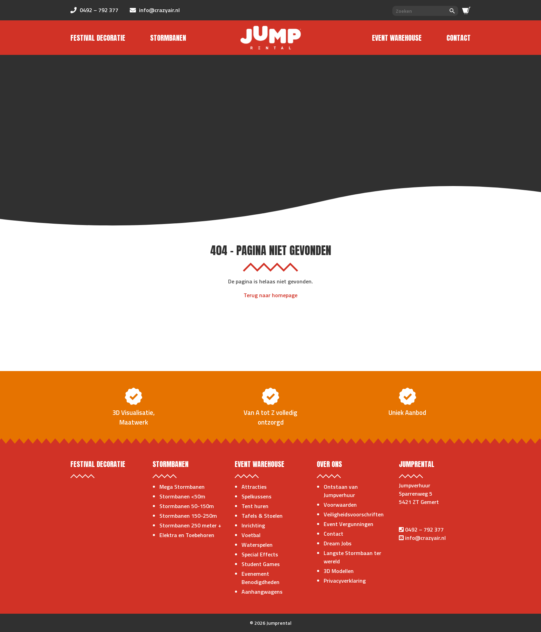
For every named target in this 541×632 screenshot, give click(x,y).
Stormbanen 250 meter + (190, 525)
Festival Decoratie (97, 37)
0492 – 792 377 (424, 529)
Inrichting (253, 525)
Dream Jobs (338, 543)
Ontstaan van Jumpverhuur (341, 491)
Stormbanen (168, 37)
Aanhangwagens (262, 591)
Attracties (254, 487)
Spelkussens (257, 496)
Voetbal (251, 535)
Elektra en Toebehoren (186, 535)
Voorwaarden (340, 504)
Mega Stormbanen (182, 487)
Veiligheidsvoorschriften (354, 514)
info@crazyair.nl (425, 538)
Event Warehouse (397, 37)
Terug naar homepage (270, 295)
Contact (458, 37)
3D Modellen (339, 571)
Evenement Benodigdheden (260, 578)
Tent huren (255, 506)
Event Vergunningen (348, 524)
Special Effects (260, 554)
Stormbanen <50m (182, 496)
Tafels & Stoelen (262, 516)
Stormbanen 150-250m (188, 516)
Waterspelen (257, 545)
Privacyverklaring (345, 580)
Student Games (261, 564)
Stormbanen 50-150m (186, 506)
